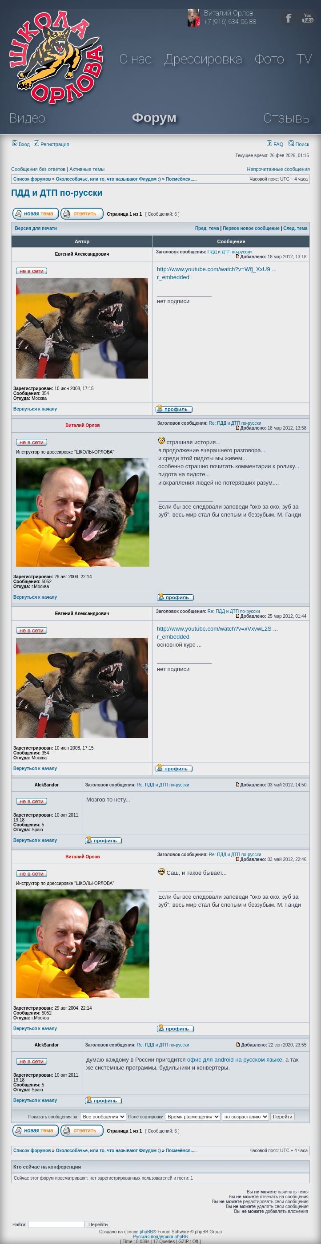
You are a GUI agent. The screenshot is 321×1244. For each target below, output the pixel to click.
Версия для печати (36, 228)
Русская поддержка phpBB (160, 1236)
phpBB (146, 1231)
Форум (154, 117)
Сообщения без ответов (38, 169)
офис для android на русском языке (234, 1059)
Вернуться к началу (35, 409)
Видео (27, 118)
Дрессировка (203, 59)
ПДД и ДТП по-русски (57, 192)
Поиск (299, 144)
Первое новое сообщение (251, 228)
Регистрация (51, 144)
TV (304, 59)
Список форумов (32, 179)
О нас (135, 59)
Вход (21, 144)
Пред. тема (207, 228)
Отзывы (287, 118)
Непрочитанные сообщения (278, 169)
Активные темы (86, 169)
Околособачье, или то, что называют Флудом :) (108, 179)
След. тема (295, 228)
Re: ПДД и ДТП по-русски (235, 423)
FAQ (275, 144)
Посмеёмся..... (181, 179)
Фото (269, 59)
